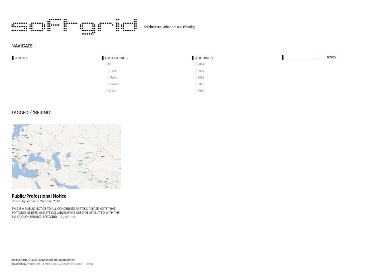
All (109, 64)
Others (112, 90)
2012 (201, 77)
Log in (89, 264)
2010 (201, 90)
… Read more (66, 217)
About (21, 58)
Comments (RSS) (72, 264)
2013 (201, 71)
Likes (113, 71)
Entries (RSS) (51, 264)
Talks (113, 77)
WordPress (34, 264)
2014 (201, 64)
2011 (201, 84)
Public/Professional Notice (39, 196)
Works (114, 84)
